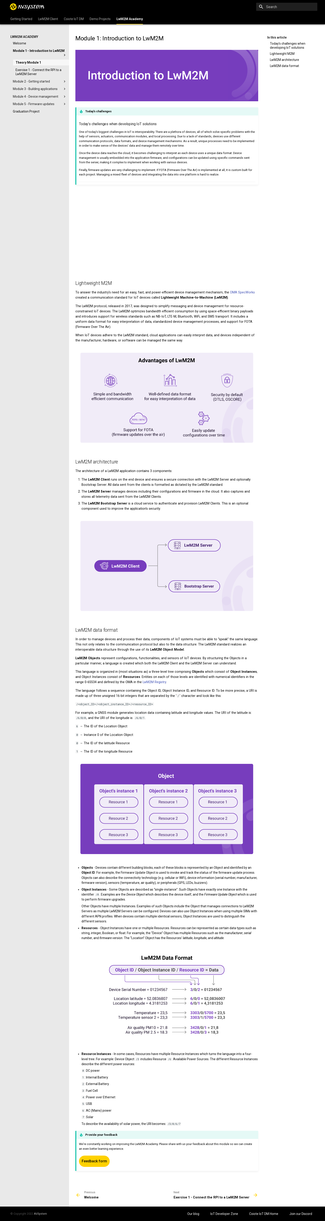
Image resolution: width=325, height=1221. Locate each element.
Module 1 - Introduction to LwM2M (40, 53)
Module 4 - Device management (40, 96)
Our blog (193, 1214)
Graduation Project (26, 111)
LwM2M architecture (284, 60)
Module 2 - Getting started (40, 81)
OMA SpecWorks (242, 292)
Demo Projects (100, 19)
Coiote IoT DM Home (264, 1214)
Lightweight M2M (282, 53)
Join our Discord (300, 1214)
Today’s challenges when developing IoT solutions (287, 45)
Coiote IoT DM (74, 19)
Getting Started (21, 19)
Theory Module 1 (28, 62)
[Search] (291, 7)
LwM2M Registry (154, 682)
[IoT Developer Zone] (28, 7)
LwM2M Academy (129, 19)
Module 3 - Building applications (40, 89)
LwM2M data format (284, 66)
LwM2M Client (48, 19)
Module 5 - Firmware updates (40, 104)
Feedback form (94, 1161)
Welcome (19, 43)
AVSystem (40, 1213)
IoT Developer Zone (224, 1214)
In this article (277, 37)
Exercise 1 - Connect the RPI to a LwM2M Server (38, 72)
